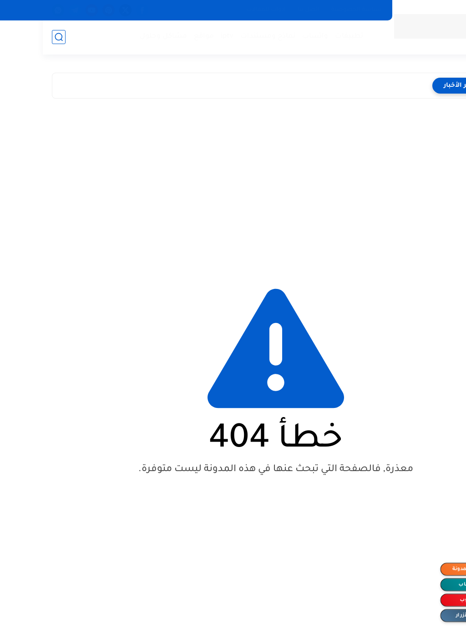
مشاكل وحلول (120, 36)
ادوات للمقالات (223, 10)
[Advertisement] (233, 184)
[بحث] (16, 37)
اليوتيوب (427, 600)
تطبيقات (306, 36)
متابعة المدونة (428, 569)
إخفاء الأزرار (427, 615)
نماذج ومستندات (225, 36)
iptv (184, 36)
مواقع (161, 36)
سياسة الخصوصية (314, 10)
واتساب (272, 36)
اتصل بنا (266, 10)
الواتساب (427, 584)
